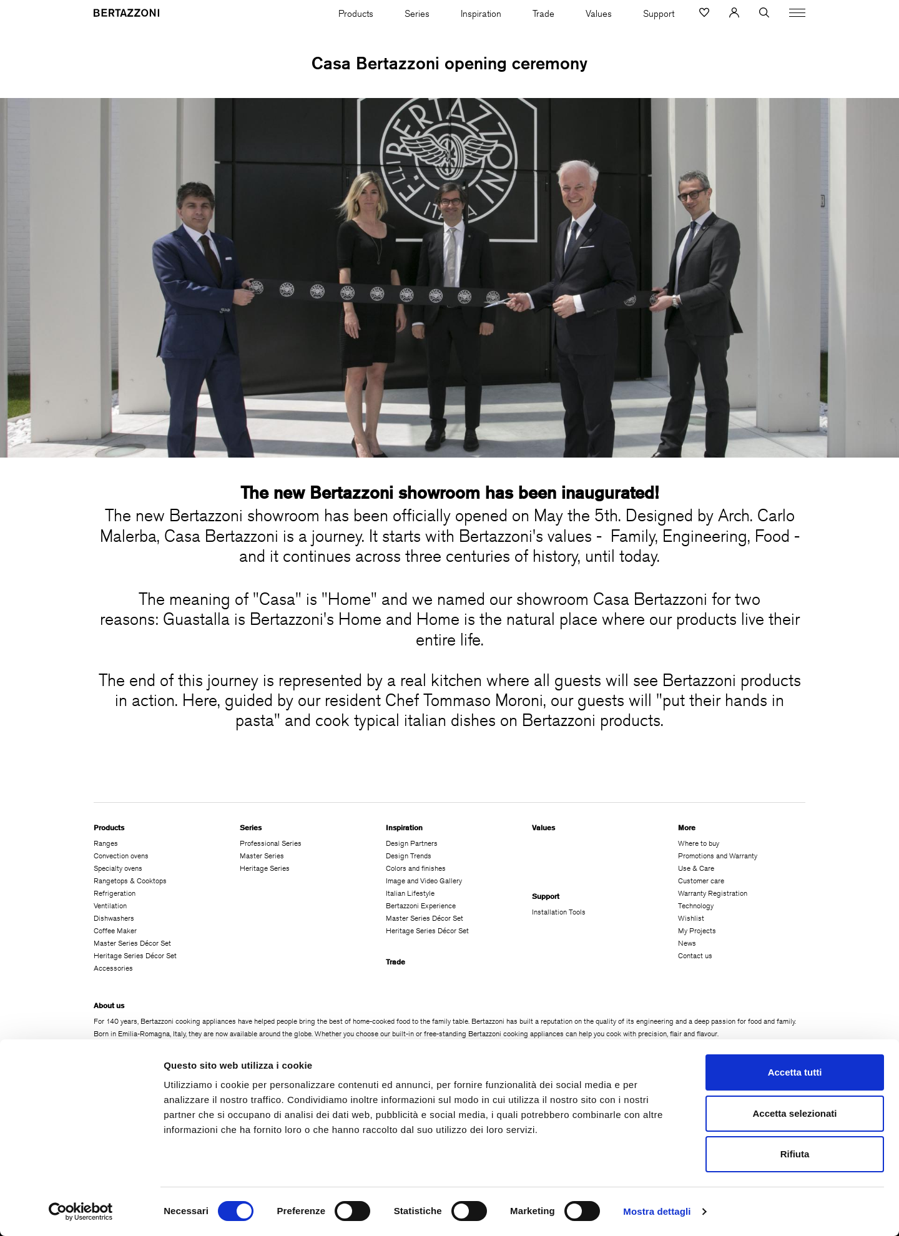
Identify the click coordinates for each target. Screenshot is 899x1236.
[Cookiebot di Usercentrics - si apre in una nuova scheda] (80, 1211)
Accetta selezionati (794, 1113)
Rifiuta (795, 1154)
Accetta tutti (795, 1072)
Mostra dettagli (656, 1211)
